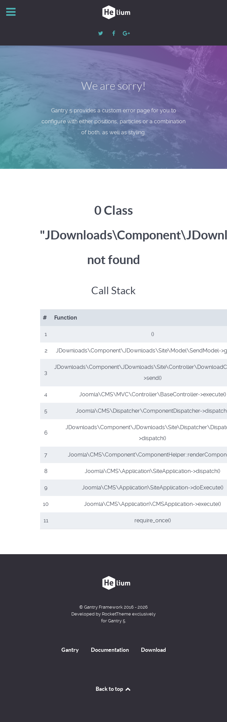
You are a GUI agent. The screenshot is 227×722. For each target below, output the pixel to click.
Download (153, 650)
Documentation (110, 650)
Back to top (113, 689)
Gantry (70, 650)
